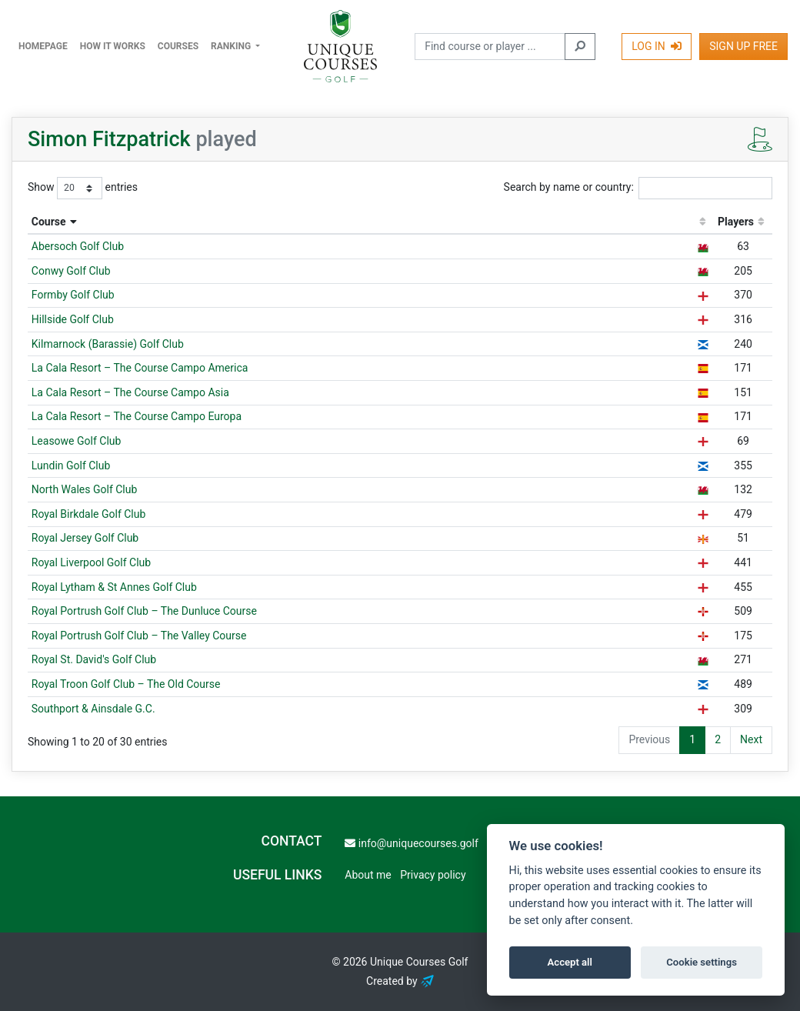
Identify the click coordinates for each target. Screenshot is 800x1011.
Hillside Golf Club (73, 319)
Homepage (43, 46)
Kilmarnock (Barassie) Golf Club (108, 344)
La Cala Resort (140, 368)
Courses (178, 46)
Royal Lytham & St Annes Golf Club (114, 587)
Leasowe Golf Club (77, 441)
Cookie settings (701, 962)
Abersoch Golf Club (78, 246)
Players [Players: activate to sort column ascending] (736, 221)
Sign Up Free (743, 46)
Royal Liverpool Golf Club (91, 562)
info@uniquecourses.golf (411, 843)
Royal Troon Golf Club (126, 684)
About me (368, 875)
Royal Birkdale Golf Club (89, 514)
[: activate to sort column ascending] (703, 222)
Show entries (83, 188)
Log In (657, 46)
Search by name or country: (638, 188)
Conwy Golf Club (71, 271)
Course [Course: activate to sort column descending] (49, 221)
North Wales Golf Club (85, 489)
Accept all (570, 962)
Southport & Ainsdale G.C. (93, 708)
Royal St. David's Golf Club (94, 659)
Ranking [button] (232, 46)
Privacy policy (432, 875)
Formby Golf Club (73, 295)
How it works (112, 46)
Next (751, 739)
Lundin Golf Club (71, 465)
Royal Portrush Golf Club (144, 611)
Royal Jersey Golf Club (85, 538)
